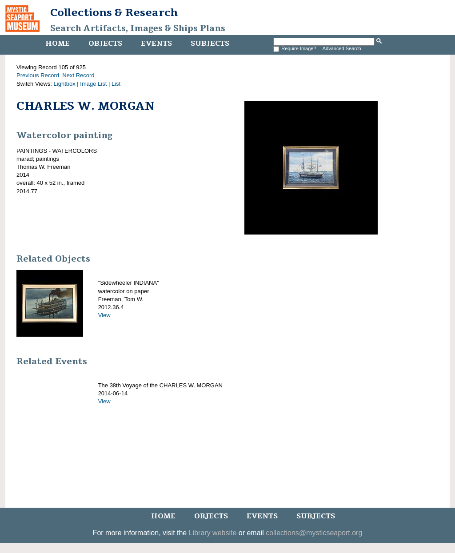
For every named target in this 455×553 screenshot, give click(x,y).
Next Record (78, 75)
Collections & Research (114, 12)
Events (156, 43)
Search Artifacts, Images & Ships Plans (137, 28)
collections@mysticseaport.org (314, 533)
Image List (93, 83)
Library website (213, 533)
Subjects (210, 43)
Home (57, 43)
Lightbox (65, 83)
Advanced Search (342, 48)
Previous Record (37, 75)
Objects (105, 43)
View (104, 315)
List (116, 83)
